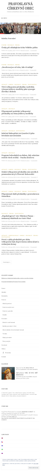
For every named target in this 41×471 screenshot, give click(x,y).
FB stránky (8, 352)
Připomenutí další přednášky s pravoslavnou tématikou (20, 195)
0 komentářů (33, 50)
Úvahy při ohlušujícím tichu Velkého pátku (20, 47)
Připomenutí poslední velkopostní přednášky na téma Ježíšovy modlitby (17, 112)
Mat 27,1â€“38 (5, 418)
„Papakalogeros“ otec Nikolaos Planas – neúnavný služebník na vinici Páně (18, 217)
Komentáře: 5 (34, 177)
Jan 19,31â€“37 (28, 418)
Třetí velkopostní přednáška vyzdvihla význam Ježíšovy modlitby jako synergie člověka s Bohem (18, 89)
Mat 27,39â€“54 (21, 418)
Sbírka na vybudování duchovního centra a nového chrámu (17, 278)
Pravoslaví (11, 45)
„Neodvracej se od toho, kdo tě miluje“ (17, 67)
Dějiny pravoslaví (13, 235)
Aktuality (4, 84)
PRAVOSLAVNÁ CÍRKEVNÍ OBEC (20, 6)
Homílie (11, 84)
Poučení (4, 45)
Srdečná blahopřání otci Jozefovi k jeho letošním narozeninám (18, 134)
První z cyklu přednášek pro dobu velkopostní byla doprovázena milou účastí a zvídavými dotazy (20, 241)
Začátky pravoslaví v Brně (9, 326)
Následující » (6, 262)
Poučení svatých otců (8, 307)
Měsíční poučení (7, 303)
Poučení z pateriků (8, 311)
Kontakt (4, 356)
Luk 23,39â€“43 (12, 418)
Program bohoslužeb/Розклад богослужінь (13, 281)
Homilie (5, 315)
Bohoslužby (5, 296)
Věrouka (17, 45)
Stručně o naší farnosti (9, 322)
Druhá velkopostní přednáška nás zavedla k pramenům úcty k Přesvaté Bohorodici (20, 173)
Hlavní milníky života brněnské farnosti (13, 330)
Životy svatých (32, 84)
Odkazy (3, 348)
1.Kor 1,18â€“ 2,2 (13, 416)
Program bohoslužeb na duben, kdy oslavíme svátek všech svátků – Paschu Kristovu (20, 156)
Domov (3, 288)
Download (4, 345)
